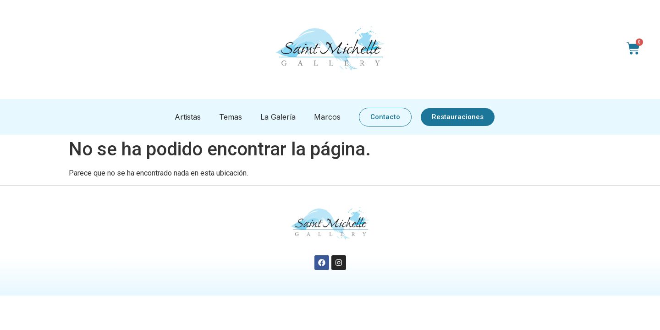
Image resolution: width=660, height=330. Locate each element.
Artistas (188, 116)
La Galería (278, 116)
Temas (230, 116)
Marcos (327, 116)
